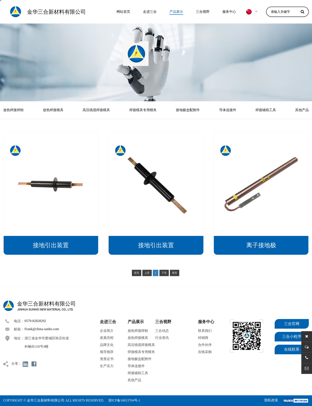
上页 (147, 279)
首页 (136, 279)
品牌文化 (107, 345)
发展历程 (107, 338)
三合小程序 (291, 336)
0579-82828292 (35, 321)
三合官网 (291, 324)
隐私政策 (271, 400)
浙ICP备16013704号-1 (124, 400)
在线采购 (205, 352)
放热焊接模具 (53, 110)
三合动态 (162, 330)
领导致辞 (107, 352)
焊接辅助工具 (265, 110)
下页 (164, 279)
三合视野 (203, 11)
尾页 (174, 279)
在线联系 (291, 349)
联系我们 (205, 330)
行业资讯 (162, 338)
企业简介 (107, 330)
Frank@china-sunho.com (42, 329)
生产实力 (107, 366)
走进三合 (150, 11)
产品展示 (176, 11)
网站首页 (123, 11)
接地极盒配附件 (188, 110)
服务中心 (229, 11)
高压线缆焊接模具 (96, 110)
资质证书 (107, 359)
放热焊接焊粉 (13, 110)
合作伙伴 (205, 345)
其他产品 (302, 110)
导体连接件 (227, 110)
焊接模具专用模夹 (143, 110)
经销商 (203, 338)
